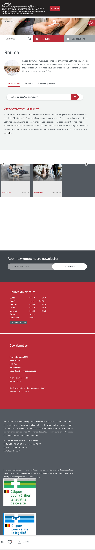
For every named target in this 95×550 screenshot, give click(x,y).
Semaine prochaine (18, 322)
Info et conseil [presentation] (14, 83)
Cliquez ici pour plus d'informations (20, 13)
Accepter (55, 8)
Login (26, 541)
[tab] (15, 84)
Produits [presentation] (29, 83)
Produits (45, 38)
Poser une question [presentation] (46, 83)
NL (2, 542)
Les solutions (78, 38)
